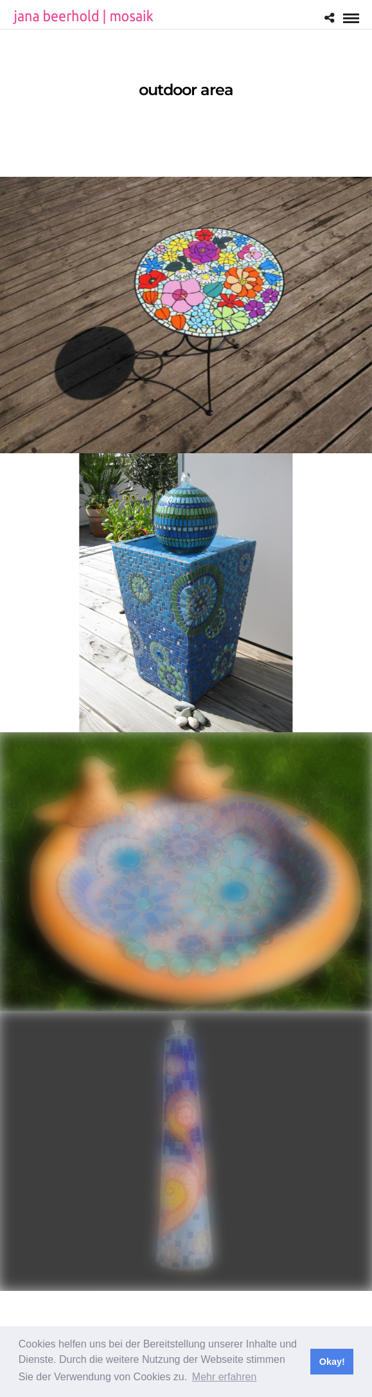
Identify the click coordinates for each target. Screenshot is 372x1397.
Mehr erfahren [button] (224, 1376)
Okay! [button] (332, 1361)
